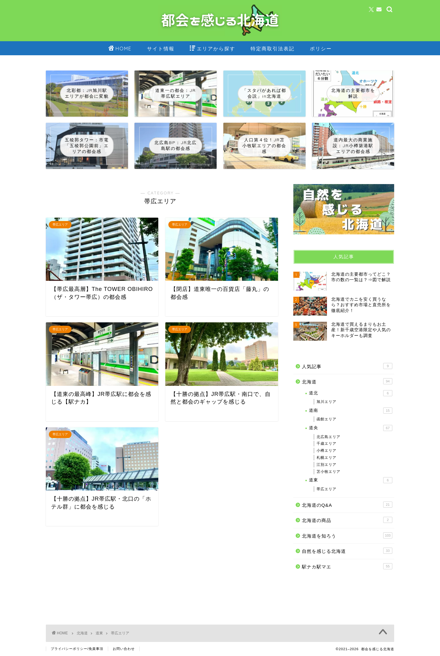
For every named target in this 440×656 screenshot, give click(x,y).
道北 (350, 393)
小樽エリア (326, 450)
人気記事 (347, 366)
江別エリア (326, 464)
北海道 (347, 381)
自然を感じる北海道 (347, 551)
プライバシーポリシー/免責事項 (77, 649)
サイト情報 (160, 48)
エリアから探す (212, 49)
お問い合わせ (124, 649)
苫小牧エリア (328, 471)
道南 (350, 411)
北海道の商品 (347, 520)
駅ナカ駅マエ (347, 566)
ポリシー (321, 48)
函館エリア (326, 419)
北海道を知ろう (347, 535)
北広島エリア (328, 437)
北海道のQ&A (347, 505)
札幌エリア (326, 457)
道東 (350, 480)
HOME (120, 49)
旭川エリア (326, 402)
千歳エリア (326, 443)
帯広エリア (326, 489)
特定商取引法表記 (273, 48)
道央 (350, 428)
